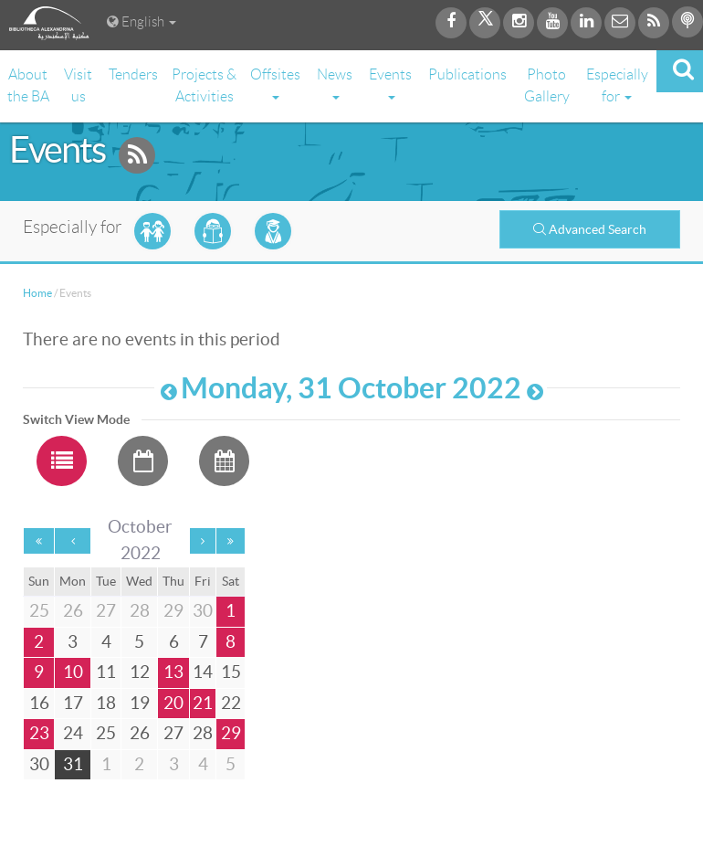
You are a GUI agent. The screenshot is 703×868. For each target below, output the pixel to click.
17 (73, 703)
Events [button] (390, 83)
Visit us (78, 85)
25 (106, 733)
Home (37, 293)
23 (39, 733)
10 (73, 672)
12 (140, 672)
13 (173, 672)
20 (173, 703)
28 (203, 733)
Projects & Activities (204, 85)
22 (231, 703)
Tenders (133, 74)
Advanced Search (589, 229)
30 (39, 764)
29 (231, 733)
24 (73, 733)
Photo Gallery (547, 85)
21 (203, 703)
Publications (467, 74)
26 (140, 733)
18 (106, 703)
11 (106, 672)
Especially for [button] (617, 85)
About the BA (28, 85)
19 (140, 703)
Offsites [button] (275, 83)
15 (231, 672)
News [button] (334, 83)
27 (173, 733)
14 (203, 672)
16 (39, 703)
